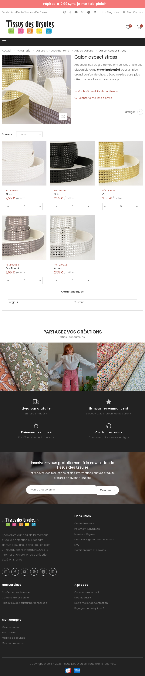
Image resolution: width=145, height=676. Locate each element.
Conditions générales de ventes (94, 539)
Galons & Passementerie (52, 50)
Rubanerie (23, 50)
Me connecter (10, 626)
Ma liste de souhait (13, 637)
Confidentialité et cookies (90, 549)
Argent (58, 268)
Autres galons (83, 50)
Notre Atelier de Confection (91, 602)
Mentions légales (84, 533)
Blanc (9, 194)
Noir (56, 194)
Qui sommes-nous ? (86, 592)
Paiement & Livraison (87, 528)
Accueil (7, 50)
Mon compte (133, 12)
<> (140, 111)
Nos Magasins (110, 12)
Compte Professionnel (15, 597)
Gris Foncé (12, 268)
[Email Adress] (56, 489)
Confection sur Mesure (16, 592)
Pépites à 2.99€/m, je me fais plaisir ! (76, 4)
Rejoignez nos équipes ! (89, 607)
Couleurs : (7, 134)
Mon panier (9, 632)
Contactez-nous (84, 523)
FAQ (76, 544)
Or (104, 194)
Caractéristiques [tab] (72, 291)
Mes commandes (13, 642)
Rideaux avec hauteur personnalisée (24, 602)
